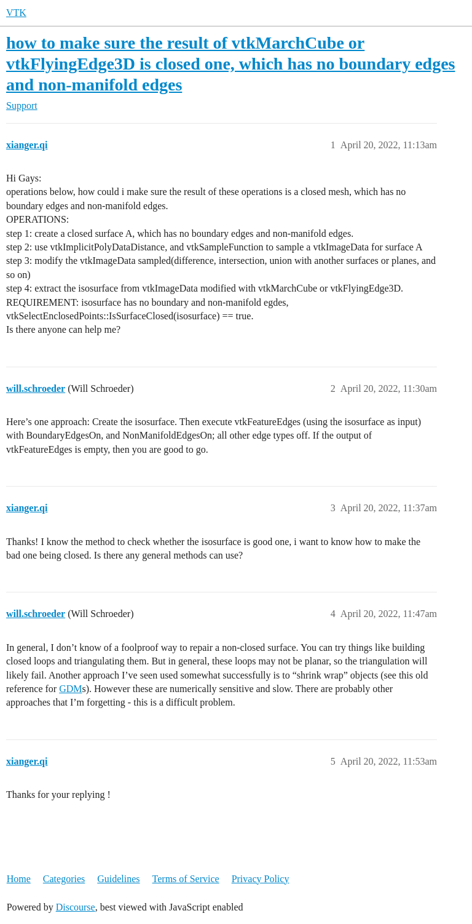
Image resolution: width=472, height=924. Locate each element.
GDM (70, 688)
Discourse (75, 907)
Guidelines (118, 879)
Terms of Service (185, 879)
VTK (16, 12)
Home (19, 879)
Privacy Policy (260, 879)
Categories (64, 879)
